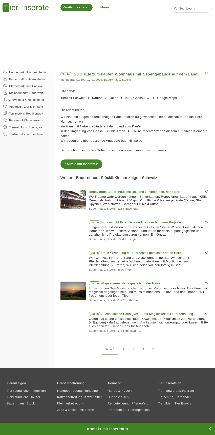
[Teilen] (210, 429)
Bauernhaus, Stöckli (117, 81)
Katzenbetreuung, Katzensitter (79, 399)
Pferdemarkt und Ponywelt (23, 88)
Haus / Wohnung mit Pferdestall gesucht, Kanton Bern (141, 254)
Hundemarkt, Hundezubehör (25, 74)
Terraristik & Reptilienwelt (23, 115)
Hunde (112, 392)
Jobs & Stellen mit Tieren (75, 411)
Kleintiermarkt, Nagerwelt (23, 94)
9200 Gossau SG (137, 99)
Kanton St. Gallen (105, 99)
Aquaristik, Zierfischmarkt (23, 108)
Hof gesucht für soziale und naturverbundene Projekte (141, 224)
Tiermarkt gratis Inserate (176, 392)
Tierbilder (165, 405)
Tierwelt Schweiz (72, 99)
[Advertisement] (107, 41)
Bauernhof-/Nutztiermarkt (23, 122)
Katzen (126, 392)
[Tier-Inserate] (28, 8)
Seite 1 (110, 351)
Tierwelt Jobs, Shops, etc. (23, 129)
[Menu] (104, 8)
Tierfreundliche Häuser (23, 399)
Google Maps (167, 99)
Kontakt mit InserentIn (81, 166)
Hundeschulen (118, 399)
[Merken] (206, 76)
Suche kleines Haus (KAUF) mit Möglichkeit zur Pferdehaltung (147, 315)
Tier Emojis (183, 405)
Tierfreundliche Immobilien (23, 136)
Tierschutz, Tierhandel (174, 399)
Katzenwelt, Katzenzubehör (24, 81)
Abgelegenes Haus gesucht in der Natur (130, 285)
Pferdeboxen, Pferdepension (129, 411)
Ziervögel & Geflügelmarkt (23, 101)
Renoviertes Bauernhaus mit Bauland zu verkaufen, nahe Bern (135, 193)
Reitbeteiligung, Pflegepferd (128, 405)
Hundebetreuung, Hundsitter (78, 392)
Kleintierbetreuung (70, 405)
